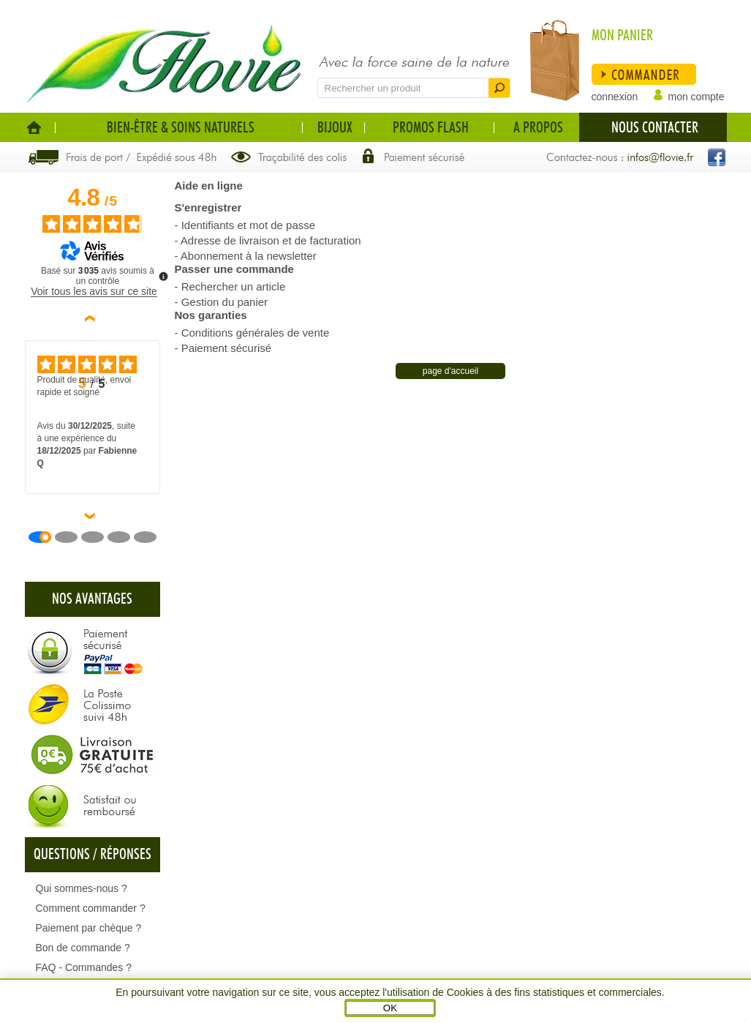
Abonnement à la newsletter (249, 256)
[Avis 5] (150, 537)
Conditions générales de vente (255, 332)
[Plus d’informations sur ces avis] (162, 275)
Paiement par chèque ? (89, 928)
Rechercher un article (233, 286)
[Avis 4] (124, 537)
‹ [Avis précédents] (92, 318)
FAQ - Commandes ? (84, 967)
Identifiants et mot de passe (248, 225)
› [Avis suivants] (92, 516)
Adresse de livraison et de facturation (271, 240)
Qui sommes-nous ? (81, 888)
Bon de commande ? (83, 947)
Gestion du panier (224, 302)
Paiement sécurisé (226, 348)
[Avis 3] (98, 537)
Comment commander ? (91, 908)
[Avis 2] (72, 537)
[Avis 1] (45, 537)
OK (390, 1008)
